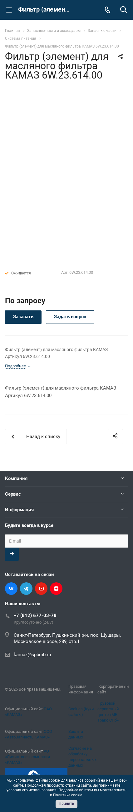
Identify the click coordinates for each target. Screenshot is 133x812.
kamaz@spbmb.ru (32, 654)
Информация (19, 510)
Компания (16, 478)
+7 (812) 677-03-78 (35, 615)
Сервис (13, 494)
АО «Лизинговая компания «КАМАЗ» (27, 757)
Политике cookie (67, 795)
